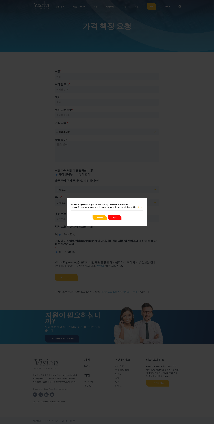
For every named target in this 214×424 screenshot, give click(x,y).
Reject (114, 217)
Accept (100, 217)
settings (139, 207)
